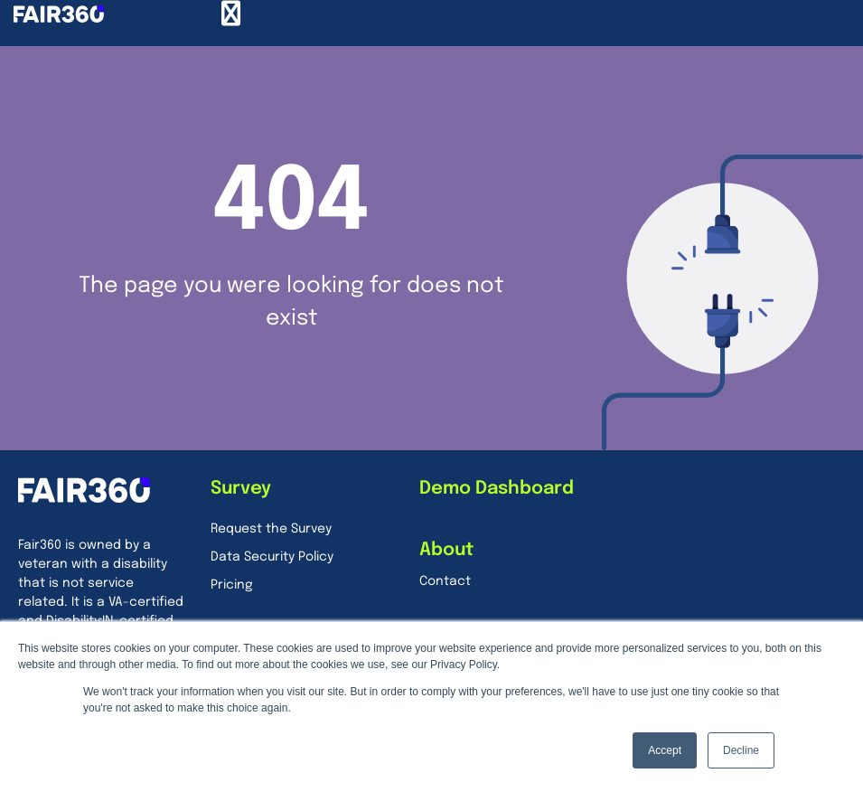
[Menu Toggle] (230, 14)
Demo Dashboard (496, 488)
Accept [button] (664, 750)
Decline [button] (741, 750)
